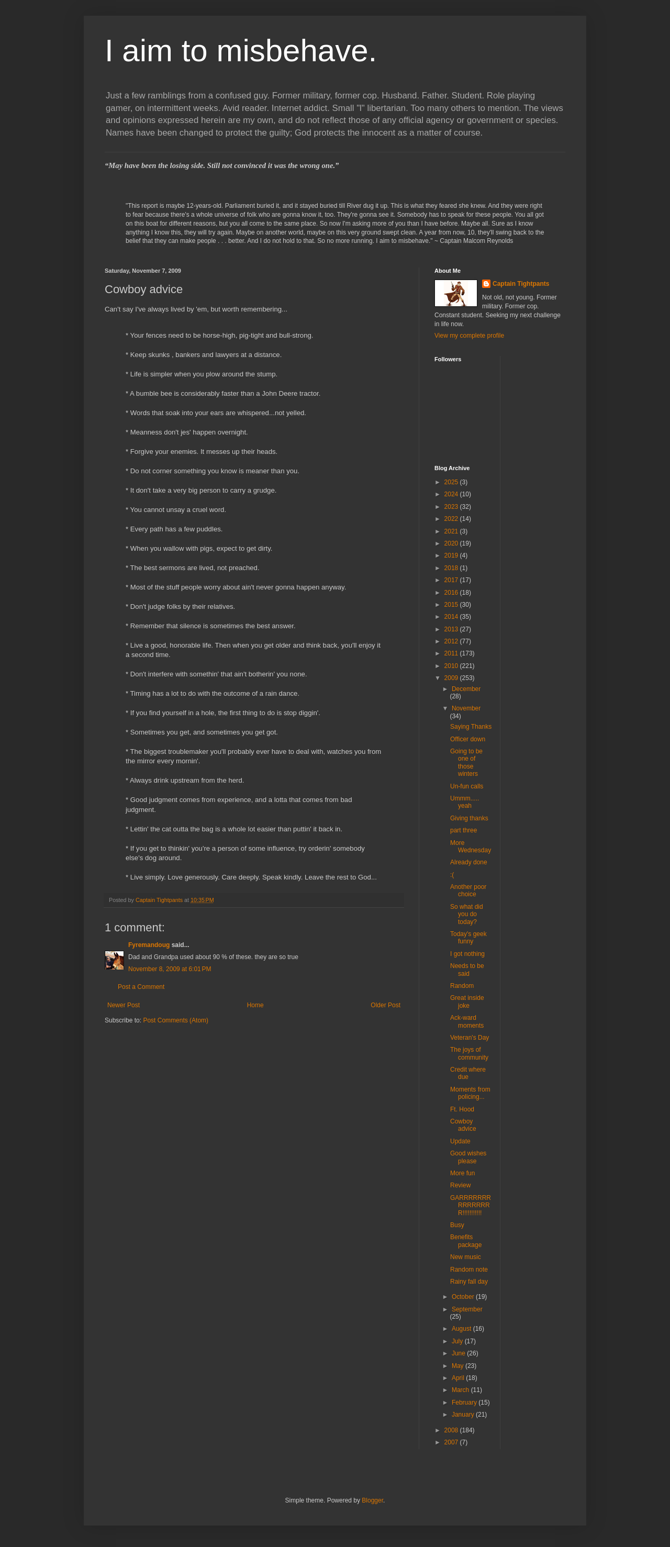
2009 (452, 678)
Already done (468, 862)
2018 (452, 568)
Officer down (467, 739)
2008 (452, 1430)
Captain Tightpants (521, 283)
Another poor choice (468, 890)
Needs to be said (467, 969)
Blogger (372, 1500)
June (459, 1353)
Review (460, 1185)
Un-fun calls (466, 786)
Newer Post (123, 1005)
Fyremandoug (149, 945)
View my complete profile (469, 335)
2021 (452, 531)
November (466, 708)
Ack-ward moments (467, 1021)
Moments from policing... (470, 1093)
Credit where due (468, 1073)
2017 (452, 580)
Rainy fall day (469, 1281)
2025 (452, 482)
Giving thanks (469, 818)
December (466, 689)
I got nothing (467, 954)
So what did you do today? (466, 914)
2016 (452, 592)
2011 (452, 653)
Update (460, 1141)
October (464, 1296)
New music (465, 1257)
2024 (452, 494)
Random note (469, 1269)
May (458, 1366)
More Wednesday (470, 846)
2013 (452, 629)
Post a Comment (141, 986)
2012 (452, 641)
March (461, 1390)
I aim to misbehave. (241, 50)
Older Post (385, 1005)
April (459, 1378)
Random (462, 985)
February (465, 1402)
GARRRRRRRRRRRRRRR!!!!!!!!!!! (470, 1205)
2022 (452, 518)
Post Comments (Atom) (175, 1020)
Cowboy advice (463, 1125)
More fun (462, 1173)
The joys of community (469, 1053)
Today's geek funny (468, 937)
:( (452, 874)
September (467, 1309)
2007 (452, 1442)
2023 (452, 506)
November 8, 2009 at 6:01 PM (169, 969)
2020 (452, 543)
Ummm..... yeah (464, 802)
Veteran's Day (469, 1037)
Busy (457, 1225)
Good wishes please (468, 1157)
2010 (452, 666)
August (462, 1328)
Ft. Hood (462, 1109)
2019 (452, 555)
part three (463, 830)
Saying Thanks (471, 726)
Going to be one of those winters (466, 762)
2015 (452, 604)
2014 (452, 616)
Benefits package (466, 1240)
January (464, 1414)
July (458, 1341)
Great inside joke (467, 1001)
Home (255, 1005)
